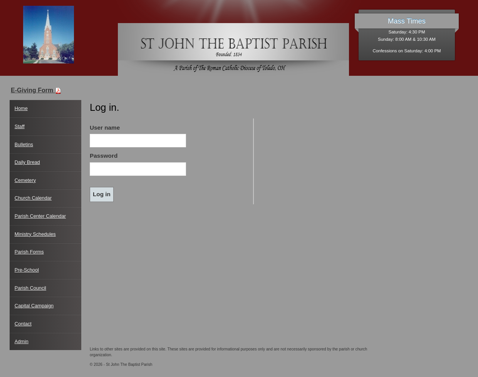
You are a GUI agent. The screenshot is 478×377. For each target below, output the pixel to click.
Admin (22, 341)
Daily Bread (27, 162)
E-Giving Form (36, 90)
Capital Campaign (34, 306)
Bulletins (24, 144)
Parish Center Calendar (40, 216)
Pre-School (27, 270)
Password (103, 155)
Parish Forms (29, 252)
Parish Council (30, 288)
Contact (23, 324)
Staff (20, 126)
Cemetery (25, 180)
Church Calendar (33, 198)
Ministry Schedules (35, 234)
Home (21, 108)
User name (105, 127)
